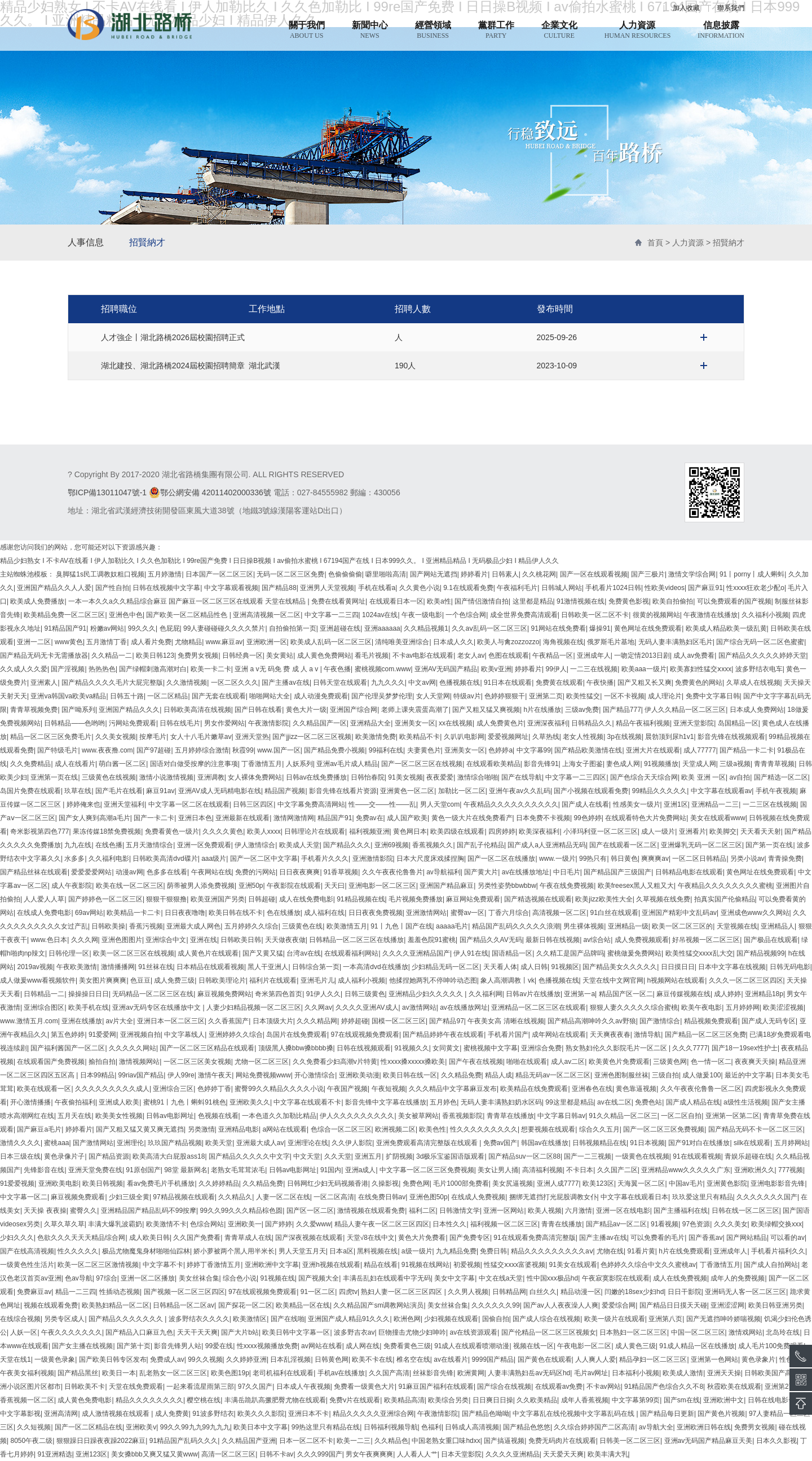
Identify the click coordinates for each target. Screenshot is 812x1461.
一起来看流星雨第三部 (200, 1386)
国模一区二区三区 (399, 1021)
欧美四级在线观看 (457, 831)
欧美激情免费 (375, 737)
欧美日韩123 (155, 655)
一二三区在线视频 (770, 804)
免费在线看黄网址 (338, 601)
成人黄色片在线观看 (208, 953)
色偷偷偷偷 (345, 574)
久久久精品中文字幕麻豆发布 (453, 1089)
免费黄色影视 (628, 601)
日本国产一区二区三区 (219, 574)
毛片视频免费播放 (416, 899)
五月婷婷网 (743, 1007)
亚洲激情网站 (426, 913)
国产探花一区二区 (245, 1305)
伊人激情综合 (255, 845)
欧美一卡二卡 (211, 669)
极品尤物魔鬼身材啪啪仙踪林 (146, 1251)
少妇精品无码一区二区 (445, 967)
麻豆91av (160, 791)
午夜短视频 (388, 1089)
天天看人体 (500, 967)
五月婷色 (443, 1102)
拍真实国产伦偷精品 (724, 899)
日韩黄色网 (331, 1359)
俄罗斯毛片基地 (610, 642)
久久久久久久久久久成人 (112, 1089)
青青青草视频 (774, 764)
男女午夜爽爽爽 (369, 1454)
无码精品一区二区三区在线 (152, 994)
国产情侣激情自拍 (481, 601)
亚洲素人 (44, 683)
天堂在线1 (15, 1359)
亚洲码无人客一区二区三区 (745, 1292)
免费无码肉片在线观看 (562, 1441)
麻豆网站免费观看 (473, 899)
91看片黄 (641, 1251)
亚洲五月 (368, 1156)
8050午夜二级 (31, 1441)
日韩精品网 (509, 1292)
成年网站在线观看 (559, 1034)
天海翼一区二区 (641, 1183)
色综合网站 (207, 1224)
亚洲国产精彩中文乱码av (679, 913)
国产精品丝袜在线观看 (34, 872)
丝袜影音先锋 (433, 1373)
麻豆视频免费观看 (78, 1197)
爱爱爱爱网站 (91, 872)
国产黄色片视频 (721, 1414)
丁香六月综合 (508, 913)
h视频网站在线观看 (676, 980)
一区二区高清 (334, 1197)
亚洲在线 (203, 940)
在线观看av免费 (559, 1386)
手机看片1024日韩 (613, 588)
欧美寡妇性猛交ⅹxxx (700, 669)
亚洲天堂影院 (693, 723)
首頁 (655, 242)
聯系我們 (730, 8)
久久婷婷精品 (218, 1183)
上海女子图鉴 (582, 764)
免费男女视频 (198, 655)
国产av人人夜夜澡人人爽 (560, 1305)
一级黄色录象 (54, 1359)
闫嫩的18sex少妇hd (634, 1292)
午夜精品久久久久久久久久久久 (511, 804)
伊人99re (181, 1075)
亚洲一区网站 (503, 1210)
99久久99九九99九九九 (195, 1427)
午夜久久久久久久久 (71, 1332)
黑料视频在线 (377, 1251)
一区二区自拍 (681, 1116)
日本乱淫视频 (290, 1359)
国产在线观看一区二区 (623, 845)
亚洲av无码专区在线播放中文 (157, 1007)
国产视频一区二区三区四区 (184, 1292)
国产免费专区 (469, 1238)
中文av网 (422, 683)
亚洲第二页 (546, 696)
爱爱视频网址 (508, 737)
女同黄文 (446, 1048)
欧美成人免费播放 (37, 601)
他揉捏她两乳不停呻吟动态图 (433, 980)
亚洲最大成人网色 (193, 926)
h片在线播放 (543, 710)
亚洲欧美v (141, 1427)
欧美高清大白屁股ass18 (169, 1156)
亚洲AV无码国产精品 (445, 669)
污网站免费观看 (132, 723)
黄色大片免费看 (421, 1238)
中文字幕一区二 (23, 1197)
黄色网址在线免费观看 (648, 628)
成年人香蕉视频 (584, 1400)
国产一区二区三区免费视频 (663, 1129)
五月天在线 (74, 1116)
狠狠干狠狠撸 (166, 899)
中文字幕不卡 (163, 1265)
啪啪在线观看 (526, 1062)
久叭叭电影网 (464, 737)
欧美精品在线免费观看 (534, 1089)
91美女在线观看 (573, 1265)
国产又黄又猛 (262, 953)
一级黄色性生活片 (27, 1265)
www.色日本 (48, 940)
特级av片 (467, 696)
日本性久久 (449, 1224)
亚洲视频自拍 (140, 1034)
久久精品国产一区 (320, 723)
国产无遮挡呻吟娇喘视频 (723, 1319)
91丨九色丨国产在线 (401, 926)
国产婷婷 (278, 1224)
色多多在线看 (167, 872)
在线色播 (108, 845)
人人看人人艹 (417, 1454)
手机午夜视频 (776, 791)
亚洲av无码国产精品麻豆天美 (708, 1441)
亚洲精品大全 (370, 723)
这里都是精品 (533, 601)
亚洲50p (251, 886)
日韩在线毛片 (180, 723)
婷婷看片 (474, 574)
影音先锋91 (541, 764)
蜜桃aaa (56, 1143)
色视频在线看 (218, 1116)
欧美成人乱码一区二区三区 (331, 642)
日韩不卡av (276, 1454)
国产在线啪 (287, 1319)
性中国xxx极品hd (552, 1278)
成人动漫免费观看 (321, 696)
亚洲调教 (210, 777)
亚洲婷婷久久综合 (236, 1034)
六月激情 (578, 1210)
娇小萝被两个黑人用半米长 (234, 1251)
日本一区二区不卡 (306, 1441)
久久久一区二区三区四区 (746, 980)
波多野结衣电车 (759, 669)
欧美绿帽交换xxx (776, 1224)
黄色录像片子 (64, 1156)
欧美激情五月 (346, 926)
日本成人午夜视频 (303, 1386)
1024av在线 (380, 615)
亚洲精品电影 (238, 1129)
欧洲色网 (407, 1319)
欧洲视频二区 (395, 1129)
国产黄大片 (481, 872)
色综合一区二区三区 (341, 1129)
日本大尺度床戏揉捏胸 (430, 858)
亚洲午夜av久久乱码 (519, 791)
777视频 (790, 1170)
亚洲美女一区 (415, 723)
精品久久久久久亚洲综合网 (373, 1414)
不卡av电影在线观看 (423, 655)
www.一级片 (557, 858)
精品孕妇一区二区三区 (653, 1359)
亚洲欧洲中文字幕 (272, 1265)
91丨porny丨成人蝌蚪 (752, 574)
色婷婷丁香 (214, 1089)
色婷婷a (500, 750)
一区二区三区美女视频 (197, 1062)
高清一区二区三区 (228, 1454)
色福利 (431, 1427)
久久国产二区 (617, 1170)
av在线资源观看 (473, 1332)
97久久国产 (255, 1386)
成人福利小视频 (361, 980)
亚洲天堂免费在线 (95, 1170)
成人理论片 (665, 696)
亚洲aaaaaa (382, 628)
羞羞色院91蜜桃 (432, 940)
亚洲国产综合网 (353, 710)
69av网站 (89, 913)
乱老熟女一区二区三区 (173, 1373)
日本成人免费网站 (757, 710)
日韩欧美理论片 (222, 980)
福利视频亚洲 (369, 831)
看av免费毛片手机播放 (161, 1183)
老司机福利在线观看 (283, 1373)
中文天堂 (306, 1156)
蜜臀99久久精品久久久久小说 (279, 1089)
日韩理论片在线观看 (314, 831)
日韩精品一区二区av (183, 1305)
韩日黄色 (624, 858)
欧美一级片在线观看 (614, 1319)
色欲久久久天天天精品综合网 (81, 1238)
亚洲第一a (579, 994)
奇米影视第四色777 (39, 831)
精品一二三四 (75, 1292)
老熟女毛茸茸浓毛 (238, 1170)
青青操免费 (785, 858)
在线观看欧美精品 (493, 764)
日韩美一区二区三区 (629, 1441)
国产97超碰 (153, 750)
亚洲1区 (676, 804)
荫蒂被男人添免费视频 (201, 886)
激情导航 (647, 1034)
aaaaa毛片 (452, 926)
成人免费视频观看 (642, 940)
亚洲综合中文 (165, 940)
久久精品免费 (461, 1075)
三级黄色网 (670, 1062)
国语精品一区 (512, 953)
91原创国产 (143, 1170)
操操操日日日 (88, 994)
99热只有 (593, 858)
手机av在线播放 (341, 1373)
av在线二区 (614, 1102)
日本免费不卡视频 (543, 818)
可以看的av (787, 1238)
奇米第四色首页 (278, 994)
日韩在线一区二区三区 (745, 1210)
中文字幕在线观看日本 (634, 1197)
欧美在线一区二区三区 (130, 886)
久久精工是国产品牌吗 (570, 953)
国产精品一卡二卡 (747, 750)
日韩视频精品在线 (599, 1143)
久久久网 (84, 940)
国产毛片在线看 (119, 791)
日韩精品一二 (44, 994)
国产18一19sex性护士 (745, 1048)
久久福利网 (485, 994)
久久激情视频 (186, 683)
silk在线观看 (752, 1143)
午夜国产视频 (347, 1089)
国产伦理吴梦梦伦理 (381, 696)
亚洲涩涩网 (727, 1305)
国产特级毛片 (57, 750)
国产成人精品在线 (693, 1102)
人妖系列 (299, 764)
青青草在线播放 (510, 1116)
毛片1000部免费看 (461, 1183)
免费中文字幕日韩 (713, 696)
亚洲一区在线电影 (623, 1210)
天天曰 (334, 886)
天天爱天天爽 (563, 1454)
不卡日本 (579, 1170)
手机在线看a (377, 588)
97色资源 (696, 1224)
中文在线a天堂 (501, 1278)
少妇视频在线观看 (451, 1319)
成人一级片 (658, 831)
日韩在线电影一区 (775, 1400)
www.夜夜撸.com (107, 750)
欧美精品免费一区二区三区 (64, 615)
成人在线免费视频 (680, 1278)
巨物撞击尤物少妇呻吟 (412, 1332)
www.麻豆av (224, 642)
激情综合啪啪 (477, 777)
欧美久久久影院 (261, 1414)
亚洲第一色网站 (714, 1359)
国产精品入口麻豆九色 (139, 1332)
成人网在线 (362, 1346)
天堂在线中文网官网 (612, 980)
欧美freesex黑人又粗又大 (636, 886)
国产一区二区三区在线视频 (421, 764)
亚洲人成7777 (558, 1183)
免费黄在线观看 (559, 683)
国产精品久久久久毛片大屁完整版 (112, 683)
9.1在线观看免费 (468, 588)
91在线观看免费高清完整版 (534, 1238)
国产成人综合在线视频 (546, 1319)
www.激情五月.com (29, 1021)
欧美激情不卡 (166, 1224)
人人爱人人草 (44, 899)
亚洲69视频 (391, 845)
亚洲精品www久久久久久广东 (685, 1170)
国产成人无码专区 (769, 1021)
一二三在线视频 (593, 669)
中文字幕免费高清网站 (311, 804)
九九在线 (77, 845)
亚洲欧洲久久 (754, 1170)
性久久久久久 (78, 1251)
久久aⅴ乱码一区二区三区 (489, 628)
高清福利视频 (542, 1170)
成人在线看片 (75, 764)
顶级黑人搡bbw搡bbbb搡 (295, 1048)
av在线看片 (451, 1359)
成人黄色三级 (635, 1346)
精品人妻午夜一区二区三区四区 (381, 1224)
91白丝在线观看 (614, 913)
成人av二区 (568, 1062)
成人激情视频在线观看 (116, 1414)
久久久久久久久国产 (766, 1197)
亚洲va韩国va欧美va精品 (68, 696)
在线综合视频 (20, 1319)
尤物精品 (188, 642)
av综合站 (597, 940)
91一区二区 (318, 1292)
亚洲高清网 (61, 1414)
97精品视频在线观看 (183, 1197)
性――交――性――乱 (382, 804)
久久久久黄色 (222, 831)
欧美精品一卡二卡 (134, 913)
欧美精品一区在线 (303, 1305)
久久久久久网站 (132, 1048)
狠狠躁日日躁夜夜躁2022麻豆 (101, 1441)
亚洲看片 (692, 831)
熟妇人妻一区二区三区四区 (402, 1292)
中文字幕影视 (20, 1414)
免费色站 (648, 1102)
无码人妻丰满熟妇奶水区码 (501, 1102)
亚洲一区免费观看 (204, 845)
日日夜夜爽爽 (299, 872)
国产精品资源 (109, 1156)
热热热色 (102, 669)
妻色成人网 (623, 764)
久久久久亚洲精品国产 (416, 953)
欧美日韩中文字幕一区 (296, 1332)
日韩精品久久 (591, 723)
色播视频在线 (459, 683)
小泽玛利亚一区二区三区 (600, 831)
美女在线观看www (717, 818)
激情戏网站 (745, 1332)
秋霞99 (242, 750)
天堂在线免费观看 (136, 1386)
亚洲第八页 (665, 1319)
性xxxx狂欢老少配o (755, 588)
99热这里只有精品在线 (326, 1427)
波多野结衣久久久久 (199, 1319)
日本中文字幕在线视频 (732, 967)
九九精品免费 (456, 1251)
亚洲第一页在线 (54, 777)
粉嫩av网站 (107, 628)
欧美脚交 (722, 831)
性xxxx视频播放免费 (267, 1346)
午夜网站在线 (211, 872)
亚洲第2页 (780, 1386)
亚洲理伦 (130, 1143)
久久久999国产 (319, 1454)
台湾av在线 (303, 953)
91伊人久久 (323, 994)
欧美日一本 (119, 1373)
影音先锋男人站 (177, 1346)
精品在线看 (381, 1265)
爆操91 (599, 628)
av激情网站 (419, 1007)
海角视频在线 (563, 642)
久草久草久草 (64, 1224)
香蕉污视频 (146, 926)
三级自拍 (665, 1075)
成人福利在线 (324, 913)
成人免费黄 (172, 1414)
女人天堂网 (433, 696)
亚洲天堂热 (252, 737)
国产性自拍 (112, 588)
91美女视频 (405, 777)
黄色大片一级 (306, 710)
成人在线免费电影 (306, 899)
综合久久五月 (599, 1129)
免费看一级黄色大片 (364, 1386)
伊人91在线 (470, 953)
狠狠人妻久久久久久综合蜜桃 (634, 1007)
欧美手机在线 (88, 1007)
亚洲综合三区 (173, 1089)
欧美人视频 (545, 1210)
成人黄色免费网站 (324, 655)
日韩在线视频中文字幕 (166, 588)
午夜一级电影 (421, 615)
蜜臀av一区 (468, 913)
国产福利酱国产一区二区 (67, 1048)
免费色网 (416, 1183)
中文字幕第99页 (636, 1400)
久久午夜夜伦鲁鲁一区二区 (701, 1089)
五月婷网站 (791, 1143)
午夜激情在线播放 (710, 615)
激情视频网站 (139, 1062)
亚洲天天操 (724, 1373)
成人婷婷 (727, 994)
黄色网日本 (410, 831)
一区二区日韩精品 (699, 858)
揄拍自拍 (102, 1062)
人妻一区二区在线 (283, 1197)
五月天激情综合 (149, 845)
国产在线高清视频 (27, 1251)
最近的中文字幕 (748, 1075)
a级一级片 (417, 1251)
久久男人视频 (468, 1292)
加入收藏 (686, 8)
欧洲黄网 (470, 1373)
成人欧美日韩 (149, 1238)
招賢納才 (147, 242)
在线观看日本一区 (396, 601)
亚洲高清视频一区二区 (267, 615)
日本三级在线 (20, 1156)
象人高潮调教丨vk (507, 980)
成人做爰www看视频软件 (38, 980)
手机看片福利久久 (778, 1251)
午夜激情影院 (268, 723)
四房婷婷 (501, 831)
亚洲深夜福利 (547, 723)
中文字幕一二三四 (331, 615)
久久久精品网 (317, 1021)
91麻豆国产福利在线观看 (436, 1386)
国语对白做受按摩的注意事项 (194, 764)
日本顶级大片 (273, 1021)
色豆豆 (140, 980)
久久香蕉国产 (228, 1021)
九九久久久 (388, 683)
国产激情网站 (93, 1143)
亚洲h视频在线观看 (331, 1265)
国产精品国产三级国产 (617, 872)
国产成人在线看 (585, 804)
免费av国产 (500, 1143)
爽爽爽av (655, 858)
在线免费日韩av (382, 1197)
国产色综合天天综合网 (644, 777)
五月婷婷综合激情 (202, 750)
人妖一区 (23, 1332)
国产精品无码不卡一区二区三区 (755, 1129)
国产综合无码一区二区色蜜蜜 (760, 642)
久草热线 (545, 737)
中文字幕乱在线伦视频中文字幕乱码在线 (574, 1414)
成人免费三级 (174, 980)
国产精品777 (622, 710)
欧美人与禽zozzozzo (508, 642)
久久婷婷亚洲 (246, 1359)
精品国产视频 (284, 791)
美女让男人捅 (498, 1170)
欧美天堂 (218, 1143)
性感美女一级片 (636, 804)
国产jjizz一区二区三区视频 (311, 737)
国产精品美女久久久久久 (619, 967)
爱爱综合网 (619, 1305)
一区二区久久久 (234, 683)
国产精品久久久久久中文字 (249, 1156)
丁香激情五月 (261, 764)
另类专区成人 (64, 1319)
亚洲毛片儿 (317, 980)
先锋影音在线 (44, 1170)
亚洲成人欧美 (119, 1102)
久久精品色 (391, 1441)
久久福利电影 (109, 858)
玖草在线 (77, 791)
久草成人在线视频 (753, 683)
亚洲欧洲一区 (266, 642)
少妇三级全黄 (129, 1197)
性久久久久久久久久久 (484, 1129)
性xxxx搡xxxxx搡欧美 (413, 1062)
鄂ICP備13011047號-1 (107, 492)
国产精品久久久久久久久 (127, 1319)
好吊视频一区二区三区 (706, 940)
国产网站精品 (746, 1238)
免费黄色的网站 (698, 683)
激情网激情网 (293, 818)
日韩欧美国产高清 (771, 1373)
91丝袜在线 (155, 967)
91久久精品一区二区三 (623, 1116)
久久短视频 (34, 1427)
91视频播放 (661, 764)
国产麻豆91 (705, 588)
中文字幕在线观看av (721, 791)
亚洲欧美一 (245, 1224)
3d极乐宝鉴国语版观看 (450, 1156)
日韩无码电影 (790, 967)
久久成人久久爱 (23, 669)
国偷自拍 (495, 1319)
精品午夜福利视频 (643, 723)
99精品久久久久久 (659, 791)
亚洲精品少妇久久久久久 (427, 994)
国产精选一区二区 (781, 777)
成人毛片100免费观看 (771, 1346)
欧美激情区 (250, 1319)
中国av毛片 (686, 1183)
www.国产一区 (279, 750)
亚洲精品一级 (628, 926)
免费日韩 (493, 1251)
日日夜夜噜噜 (185, 913)
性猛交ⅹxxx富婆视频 (514, 1265)
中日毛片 (566, 872)
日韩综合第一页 (315, 967)
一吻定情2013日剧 (642, 655)
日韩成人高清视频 (472, 1427)
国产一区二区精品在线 (88, 1427)
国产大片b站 (240, 1332)
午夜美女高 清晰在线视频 (505, 1021)
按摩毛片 (152, 737)
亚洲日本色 (195, 818)
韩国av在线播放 (545, 1143)
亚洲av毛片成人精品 (347, 764)
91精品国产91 (65, 628)
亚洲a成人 (360, 1170)
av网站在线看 (321, 1346)
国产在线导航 (521, 777)
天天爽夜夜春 (610, 1034)
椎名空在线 (413, 1359)
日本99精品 (97, 1075)
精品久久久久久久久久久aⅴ (552, 1251)
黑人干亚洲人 (268, 967)
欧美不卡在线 (372, 1359)
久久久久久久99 (495, 1305)
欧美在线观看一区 (44, 1089)
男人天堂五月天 (302, 1251)
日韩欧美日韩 (240, 940)
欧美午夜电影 (701, 1007)
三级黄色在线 (302, 926)
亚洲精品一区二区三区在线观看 (538, 1007)
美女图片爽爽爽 (102, 980)
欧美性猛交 (583, 696)
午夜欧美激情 (76, 967)
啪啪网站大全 (269, 696)
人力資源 (688, 242)
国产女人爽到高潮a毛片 (94, 818)
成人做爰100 (701, 1075)
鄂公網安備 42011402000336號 (210, 492)
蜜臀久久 (83, 1210)
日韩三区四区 (253, 804)
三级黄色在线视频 (109, 777)
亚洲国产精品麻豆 (447, 886)
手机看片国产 (508, 1034)
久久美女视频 (115, 737)
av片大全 (120, 1021)
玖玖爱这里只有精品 (702, 1197)
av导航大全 (656, 1427)
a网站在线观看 (284, 1129)
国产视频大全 (318, 1278)
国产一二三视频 (587, 1156)
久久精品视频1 (426, 628)
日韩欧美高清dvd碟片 (165, 858)
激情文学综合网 (692, 574)
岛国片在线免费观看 (296, 1034)
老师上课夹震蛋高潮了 (415, 710)
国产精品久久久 (346, 845)
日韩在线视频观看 (364, 1048)
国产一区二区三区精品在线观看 (207, 1048)
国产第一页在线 (769, 845)
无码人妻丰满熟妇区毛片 (675, 642)
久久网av (318, 1007)
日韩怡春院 (368, 777)
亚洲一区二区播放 (148, 1278)
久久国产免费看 (196, 1238)
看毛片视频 (372, 655)
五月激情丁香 (106, 642)
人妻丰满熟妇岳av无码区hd (529, 1373)
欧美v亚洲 (496, 669)
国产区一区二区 (310, 1210)
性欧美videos (665, 588)
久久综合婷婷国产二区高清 (594, 1427)
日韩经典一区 (242, 655)
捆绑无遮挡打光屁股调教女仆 (553, 1197)
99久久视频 (205, 1359)
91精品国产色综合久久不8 (663, 1386)
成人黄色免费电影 (85, 1400)
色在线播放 (284, 913)
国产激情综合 (659, 1021)
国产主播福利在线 (681, 1210)
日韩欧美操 (108, 926)
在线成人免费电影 (44, 913)
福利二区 (422, 1210)
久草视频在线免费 (663, 899)
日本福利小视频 (635, 1373)
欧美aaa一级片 (644, 669)
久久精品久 (235, 1197)
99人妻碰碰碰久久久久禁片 (224, 628)
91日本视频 (647, 1143)
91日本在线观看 (508, 683)
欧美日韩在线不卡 (236, 913)
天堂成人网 (699, 764)
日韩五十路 (127, 696)
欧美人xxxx (264, 831)
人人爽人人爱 (595, 1359)
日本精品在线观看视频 (210, 967)
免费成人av (167, 1359)
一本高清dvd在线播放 (375, 967)
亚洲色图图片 (122, 940)
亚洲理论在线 (308, 1143)
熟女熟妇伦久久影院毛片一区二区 (617, 1048)
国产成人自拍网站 (771, 1265)
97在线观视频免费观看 (365, 1034)
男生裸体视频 (583, 926)
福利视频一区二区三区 (504, 1224)
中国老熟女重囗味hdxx (446, 1441)
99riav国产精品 (141, 1075)
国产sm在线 (682, 1400)
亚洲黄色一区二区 (407, 791)
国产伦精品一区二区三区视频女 (548, 1332)
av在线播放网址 (464, 1007)
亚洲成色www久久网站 (755, 913)
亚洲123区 (91, 1454)
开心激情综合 (314, 1075)
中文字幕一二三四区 (575, 777)
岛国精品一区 (738, 723)
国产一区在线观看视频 (594, 574)
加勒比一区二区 (462, 791)
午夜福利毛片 (517, 588)
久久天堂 (337, 1156)
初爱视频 (466, 1265)
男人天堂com (440, 804)
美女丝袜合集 (199, 1278)
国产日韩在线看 (258, 710)
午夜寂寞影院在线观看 (616, 1278)
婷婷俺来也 (83, 804)
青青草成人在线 (248, 1238)
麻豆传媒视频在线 (683, 994)
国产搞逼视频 (504, 1441)
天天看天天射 (760, 831)
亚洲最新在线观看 (242, 818)
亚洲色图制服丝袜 (621, 1075)
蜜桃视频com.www (383, 669)
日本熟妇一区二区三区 (633, 1332)
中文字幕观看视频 (231, 588)
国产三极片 (648, 574)
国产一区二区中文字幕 (264, 858)
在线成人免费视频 (478, 1197)
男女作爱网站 (224, 723)
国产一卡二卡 (154, 818)
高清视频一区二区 (559, 913)
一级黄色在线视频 (642, 1156)
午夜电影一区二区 (584, 1346)
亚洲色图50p (428, 1197)
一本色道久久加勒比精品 (279, 1116)
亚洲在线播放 (81, 1021)
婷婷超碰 (354, 1021)
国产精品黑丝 (78, 1373)
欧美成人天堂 (299, 845)
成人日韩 (534, 967)
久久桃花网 (539, 574)
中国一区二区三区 (698, 1332)
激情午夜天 (215, 1075)
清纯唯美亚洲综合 (402, 642)
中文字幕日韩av (561, 1116)
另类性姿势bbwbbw (507, 886)
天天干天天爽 (197, 1332)
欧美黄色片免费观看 (619, 1062)
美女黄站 (279, 655)
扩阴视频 (399, 1156)
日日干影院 (684, 1292)
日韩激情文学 (459, 1210)
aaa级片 (213, 858)
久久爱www (313, 1224)
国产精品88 (279, 588)
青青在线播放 (561, 1224)
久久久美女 (731, 1224)
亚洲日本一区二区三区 (171, 1021)
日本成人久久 (453, 642)
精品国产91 (334, 818)
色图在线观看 (508, 655)
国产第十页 (134, 1346)
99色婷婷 (587, 818)
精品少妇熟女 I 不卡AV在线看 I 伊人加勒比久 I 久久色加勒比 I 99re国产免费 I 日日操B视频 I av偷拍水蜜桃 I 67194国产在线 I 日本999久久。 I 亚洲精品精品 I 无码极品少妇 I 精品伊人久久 (279, 561)
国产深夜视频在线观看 (309, 1238)
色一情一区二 (711, 1062)
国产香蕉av (706, 1238)
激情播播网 (118, 967)
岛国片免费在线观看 (30, 791)
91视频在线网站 (425, 1265)
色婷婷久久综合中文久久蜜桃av (648, 1265)
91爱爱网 (102, 1034)
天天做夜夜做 (285, 940)
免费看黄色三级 (407, 1346)
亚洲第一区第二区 (732, 1116)
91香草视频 (341, 872)
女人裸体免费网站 (255, 777)
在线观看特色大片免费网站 (645, 818)
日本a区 (341, 1251)
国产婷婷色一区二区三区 (105, 899)
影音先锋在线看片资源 (343, 791)
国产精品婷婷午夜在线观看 (443, 1034)
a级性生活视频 (745, 1102)
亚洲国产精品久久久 (129, 710)
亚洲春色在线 (592, 1089)
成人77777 (699, 750)
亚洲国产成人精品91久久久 (349, 1319)
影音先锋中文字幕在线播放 (385, 1102)
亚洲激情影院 (372, 858)
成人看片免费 (151, 642)
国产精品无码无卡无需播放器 (44, 655)
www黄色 (69, 642)
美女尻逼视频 (512, 1183)
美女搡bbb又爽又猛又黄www (154, 1454)
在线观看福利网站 (351, 953)
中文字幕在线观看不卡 (307, 1102)
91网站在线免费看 (558, 628)
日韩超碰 (261, 899)
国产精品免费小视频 (334, 750)
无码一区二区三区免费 (290, 574)
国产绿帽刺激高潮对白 (153, 669)
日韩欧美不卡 (84, 1386)
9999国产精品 (492, 1359)
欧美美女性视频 (119, 1116)
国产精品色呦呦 (485, 1414)
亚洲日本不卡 (308, 1414)
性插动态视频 (119, 1292)
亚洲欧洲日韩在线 (704, 1427)
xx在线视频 (456, 723)
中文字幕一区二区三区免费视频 (426, 1170)
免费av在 (369, 818)
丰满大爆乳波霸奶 (115, 1224)
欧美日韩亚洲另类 (775, 1305)
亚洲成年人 (594, 655)
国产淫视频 (68, 669)
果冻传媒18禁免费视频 (107, 831)
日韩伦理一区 (68, 953)
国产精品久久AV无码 (491, 940)
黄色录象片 (758, 1359)
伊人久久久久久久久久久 (357, 1116)
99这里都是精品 (569, 1102)
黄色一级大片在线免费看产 (472, 818)
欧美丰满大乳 (608, 1454)
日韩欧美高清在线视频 (197, 710)
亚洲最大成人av (260, 1143)
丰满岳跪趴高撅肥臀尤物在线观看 (275, 1400)
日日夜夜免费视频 (375, 913)
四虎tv (348, 1292)
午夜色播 (337, 669)
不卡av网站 (603, 1386)
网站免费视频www (263, 1075)
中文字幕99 (534, 750)
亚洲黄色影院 (727, 1183)
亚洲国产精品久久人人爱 (54, 588)
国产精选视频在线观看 (538, 899)
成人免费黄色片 (500, 723)
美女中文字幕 (454, 1278)
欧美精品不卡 (419, 737)
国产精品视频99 (760, 953)
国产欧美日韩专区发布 (113, 1359)
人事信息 (86, 242)
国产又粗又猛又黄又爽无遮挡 (140, 1129)
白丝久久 (543, 1292)
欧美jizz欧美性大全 (603, 899)
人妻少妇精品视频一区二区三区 (253, 1007)
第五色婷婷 (68, 1034)
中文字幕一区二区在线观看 (189, 804)
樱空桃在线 (203, 1400)
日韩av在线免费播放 (316, 777)
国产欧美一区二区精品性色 (187, 615)
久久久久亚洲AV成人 (367, 1007)
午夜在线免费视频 (567, 886)
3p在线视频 (624, 737)
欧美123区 (598, 1183)
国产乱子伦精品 (480, 845)
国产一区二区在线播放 (501, 858)
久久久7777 (690, 1048)
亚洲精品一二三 (715, 804)
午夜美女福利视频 (27, 1373)
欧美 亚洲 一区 (703, 777)
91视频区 (565, 967)
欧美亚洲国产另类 (218, 899)
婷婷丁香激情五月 (214, 1265)
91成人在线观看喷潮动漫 (471, 1346)
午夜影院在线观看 (294, 886)
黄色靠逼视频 (636, 1089)
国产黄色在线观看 (545, 1359)
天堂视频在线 (737, 926)
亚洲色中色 (126, 615)
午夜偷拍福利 (75, 1102)
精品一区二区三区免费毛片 (50, 737)
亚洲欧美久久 (250, 1102)
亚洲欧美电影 (58, 1183)
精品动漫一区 (581, 1292)
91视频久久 (411, 1048)
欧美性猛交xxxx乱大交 (699, 953)
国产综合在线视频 (504, 1386)
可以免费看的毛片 (657, 1238)
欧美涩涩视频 (783, 1007)
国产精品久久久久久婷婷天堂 (762, 655)
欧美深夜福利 (539, 831)
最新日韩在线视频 (553, 940)
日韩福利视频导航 (391, 1427)
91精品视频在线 (361, 899)
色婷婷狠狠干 (504, 696)
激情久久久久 (20, 1143)
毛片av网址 (591, 1373)
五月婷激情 (165, 574)
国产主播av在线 (286, 683)
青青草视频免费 (34, 710)
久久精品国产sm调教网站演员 (378, 1305)
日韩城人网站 (561, 588)
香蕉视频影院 (462, 1116)
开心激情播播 (30, 1102)
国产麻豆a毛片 (39, 1129)
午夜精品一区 (552, 655)
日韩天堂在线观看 (340, 683)
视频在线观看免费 (51, 1305)
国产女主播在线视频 (82, 1346)
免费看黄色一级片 (172, 831)
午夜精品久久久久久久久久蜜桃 (725, 886)
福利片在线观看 (273, 980)
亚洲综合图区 (44, 1007)
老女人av (471, 655)
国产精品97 (446, 1021)
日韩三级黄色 (365, 994)
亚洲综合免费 (541, 1048)
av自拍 (740, 777)
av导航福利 (443, 872)
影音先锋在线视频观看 (731, 737)
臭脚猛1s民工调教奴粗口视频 (100, 574)
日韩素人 (505, 574)
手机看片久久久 (324, 858)
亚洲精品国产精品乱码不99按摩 (148, 1210)
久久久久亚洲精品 (513, 1454)
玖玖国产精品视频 (175, 1143)
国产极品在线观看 (771, 940)
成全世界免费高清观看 (524, 615)
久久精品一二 (111, 655)
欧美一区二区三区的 (682, 926)
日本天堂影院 (461, 1454)
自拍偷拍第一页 (292, 628)
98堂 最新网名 (186, 1170)
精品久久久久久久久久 (149, 1400)
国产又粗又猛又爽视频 (486, 710)
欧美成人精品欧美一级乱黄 (726, 628)
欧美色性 (432, 1129)
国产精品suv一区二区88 (524, 1156)
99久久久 (142, 628)
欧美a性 (439, 601)
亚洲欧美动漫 (359, 1075)
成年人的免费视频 (737, 1278)
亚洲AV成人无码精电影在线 (219, 791)
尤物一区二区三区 (262, 1062)
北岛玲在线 (783, 1332)
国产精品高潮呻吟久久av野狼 (592, 1021)
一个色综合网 (465, 615)
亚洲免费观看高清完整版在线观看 (427, 1143)
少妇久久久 (17, 1238)
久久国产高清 (389, 1373)
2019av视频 (34, 967)
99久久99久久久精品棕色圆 (241, 1210)
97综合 (106, 1278)
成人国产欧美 (407, 818)
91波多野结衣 (212, 1414)
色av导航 (78, 1278)
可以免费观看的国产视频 (734, 601)
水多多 (74, 858)
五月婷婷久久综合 (251, 926)
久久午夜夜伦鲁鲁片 (392, 872)
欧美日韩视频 (102, 1183)
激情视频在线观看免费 (371, 1210)
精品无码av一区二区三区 (552, 1075)
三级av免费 (582, 710)
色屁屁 (170, 628)
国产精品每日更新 (667, 1414)
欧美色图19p (230, 1373)
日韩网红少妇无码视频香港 (327, 1183)
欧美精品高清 (404, 1400)
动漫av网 (129, 872)
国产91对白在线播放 (699, 1143)
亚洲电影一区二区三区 (382, 886)
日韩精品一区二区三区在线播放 (356, 940)
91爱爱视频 (17, 1183)
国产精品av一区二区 (616, 1224)
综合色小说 (240, 1278)
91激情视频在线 (580, 601)
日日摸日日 (678, 967)
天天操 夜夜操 (45, 1210)
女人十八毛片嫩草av (201, 737)
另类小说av (747, 858)
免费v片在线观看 (354, 1400)
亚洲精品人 (778, 926)
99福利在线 (386, 750)
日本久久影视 (776, 1441)
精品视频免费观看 (711, 1021)
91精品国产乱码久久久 (183, 1441)
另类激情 (201, 1129)
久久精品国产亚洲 (249, 1441)
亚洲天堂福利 (124, 804)
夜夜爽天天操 (755, 1062)
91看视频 (664, 1224)
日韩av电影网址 (170, 1116)
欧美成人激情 (683, 1373)
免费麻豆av (34, 1292)
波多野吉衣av (354, 1332)
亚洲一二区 (34, 642)
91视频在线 (277, 1278)
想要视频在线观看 (548, 1129)
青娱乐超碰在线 (748, 1156)
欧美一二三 (353, 1441)
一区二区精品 (167, 696)
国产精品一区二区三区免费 (705, 1034)
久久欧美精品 (537, 1400)
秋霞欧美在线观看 (734, 1386)
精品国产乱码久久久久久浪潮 (516, 926)
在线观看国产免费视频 (51, 1062)
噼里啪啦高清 (385, 574)
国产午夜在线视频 (476, 1062)
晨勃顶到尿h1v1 (669, 737)
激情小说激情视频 (166, 777)
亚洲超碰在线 (340, 628)
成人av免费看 (693, 655)
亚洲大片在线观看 (653, 750)
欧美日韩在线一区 (410, 1075)
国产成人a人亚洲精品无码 (547, 845)
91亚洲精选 (54, 1454)
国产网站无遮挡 (433, 574)
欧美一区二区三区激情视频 (98, 1265)
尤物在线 (610, 1251)
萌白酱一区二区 (122, 764)
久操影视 (385, 1183)
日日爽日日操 (493, 1400)
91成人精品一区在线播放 (696, 1346)
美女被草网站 (418, 1116)
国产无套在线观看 (219, 696)
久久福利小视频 (765, 615)
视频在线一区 (533, 1346)
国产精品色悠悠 (526, 1427)
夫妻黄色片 (424, 750)
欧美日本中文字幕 (260, 1427)
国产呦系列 (78, 710)
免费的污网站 (255, 872)
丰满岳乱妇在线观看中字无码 (387, 1278)
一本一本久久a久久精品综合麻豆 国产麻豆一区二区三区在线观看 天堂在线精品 (188, 601)
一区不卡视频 (624, 696)
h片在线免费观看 (684, 1251)
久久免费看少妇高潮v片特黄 (335, 1062)
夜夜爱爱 (439, 777)
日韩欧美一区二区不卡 (595, 615)
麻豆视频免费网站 (224, 994)
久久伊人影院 (352, 1143)
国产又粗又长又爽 (644, 683)
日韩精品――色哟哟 (74, 723)
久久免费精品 (30, 764)
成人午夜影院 (71, 886)
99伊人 (555, 669)
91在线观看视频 (697, 1156)
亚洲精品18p (764, 994)
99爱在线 (219, 1346)
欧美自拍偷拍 (672, 601)
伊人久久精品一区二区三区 (685, 710)
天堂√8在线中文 (371, 1238)
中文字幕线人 (184, 1034)
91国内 (330, 1170)
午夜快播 (600, 683)
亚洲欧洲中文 (723, 1400)
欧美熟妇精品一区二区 (115, 1305)
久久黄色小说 (419, 588)
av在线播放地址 (526, 872)
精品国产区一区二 (626, 994)
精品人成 (498, 1075)
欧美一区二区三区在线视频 (133, 953)
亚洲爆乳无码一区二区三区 (701, 845)
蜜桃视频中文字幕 (491, 1048)
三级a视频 (735, 764)
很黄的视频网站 (656, 615)
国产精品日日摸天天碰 (673, 1305)
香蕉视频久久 (432, 845)
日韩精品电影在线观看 (689, 872)
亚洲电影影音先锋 (778, 1183)
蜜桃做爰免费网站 (634, 953)
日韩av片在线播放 (533, 994)
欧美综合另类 (448, 1400)
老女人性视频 (583, 737)
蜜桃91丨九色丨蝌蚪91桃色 (184, 1102)
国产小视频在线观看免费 (591, 791)
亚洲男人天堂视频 (327, 588)
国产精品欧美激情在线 (588, 750)
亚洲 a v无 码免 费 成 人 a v (277, 669)
